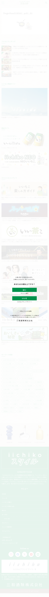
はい (24, 290)
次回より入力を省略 (24, 311)
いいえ (24, 298)
